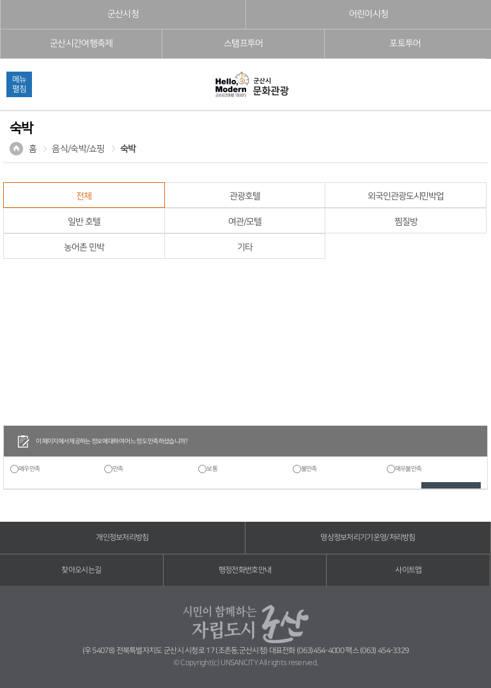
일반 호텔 (84, 222)
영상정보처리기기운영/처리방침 (368, 537)
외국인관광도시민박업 (406, 196)
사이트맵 (408, 570)
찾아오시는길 (81, 570)
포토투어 (405, 43)
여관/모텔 (244, 222)
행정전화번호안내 (245, 570)
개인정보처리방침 (122, 537)
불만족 (309, 468)
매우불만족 (408, 468)
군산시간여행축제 (81, 43)
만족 (118, 468)
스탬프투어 (243, 43)
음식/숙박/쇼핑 (78, 149)
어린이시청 (369, 14)
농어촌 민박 (84, 247)
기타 (245, 247)
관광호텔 (245, 196)
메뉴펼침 (19, 84)
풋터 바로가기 (0, 0)
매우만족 (29, 468)
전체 (83, 196)
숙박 (128, 149)
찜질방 (405, 222)
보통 (212, 468)
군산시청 (123, 14)
